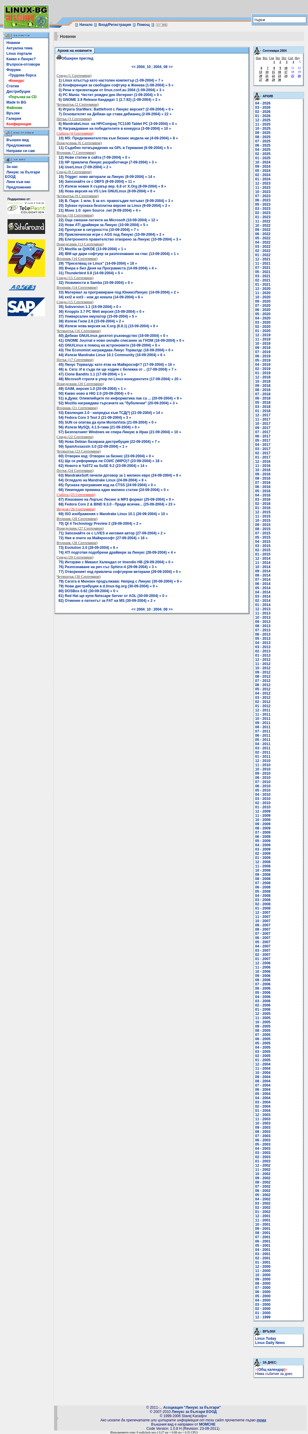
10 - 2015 (262, 520)
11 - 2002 (262, 1170)
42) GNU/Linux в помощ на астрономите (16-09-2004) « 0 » (109, 345)
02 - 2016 (262, 504)
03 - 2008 (262, 900)
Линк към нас (18, 182)
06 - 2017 (262, 436)
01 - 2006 (262, 1009)
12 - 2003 (262, 1115)
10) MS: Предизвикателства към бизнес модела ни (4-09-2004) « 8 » (118, 138)
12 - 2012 (262, 660)
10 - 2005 (262, 1022)
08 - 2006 (262, 980)
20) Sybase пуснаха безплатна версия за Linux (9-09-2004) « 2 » (114, 206)
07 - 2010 (262, 782)
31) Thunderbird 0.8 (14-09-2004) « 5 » (91, 273)
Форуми (13, 70)
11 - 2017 (262, 419)
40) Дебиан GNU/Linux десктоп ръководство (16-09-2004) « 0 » (113, 336)
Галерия (13, 119)
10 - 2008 (262, 870)
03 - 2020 (262, 322)
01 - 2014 (262, 605)
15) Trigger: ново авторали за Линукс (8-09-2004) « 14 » (107, 177)
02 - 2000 (262, 1309)
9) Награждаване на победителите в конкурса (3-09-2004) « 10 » (115, 128)
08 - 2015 (262, 529)
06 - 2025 (262, 145)
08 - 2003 (262, 1132)
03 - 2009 (262, 849)
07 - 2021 (262, 268)
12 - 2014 (262, 558)
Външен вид (17, 140)
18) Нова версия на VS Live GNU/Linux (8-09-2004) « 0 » (107, 191)
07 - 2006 (262, 984)
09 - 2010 (262, 773)
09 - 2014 (262, 571)
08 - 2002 (262, 1182)
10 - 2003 (262, 1123)
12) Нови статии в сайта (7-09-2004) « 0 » (94, 157)
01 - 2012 (262, 706)
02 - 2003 (262, 1157)
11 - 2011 (262, 714)
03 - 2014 (262, 596)
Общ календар (271, 1369)
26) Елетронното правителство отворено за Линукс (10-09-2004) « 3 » (120, 239)
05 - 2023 (262, 204)
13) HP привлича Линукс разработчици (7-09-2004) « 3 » (108, 162)
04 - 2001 (262, 1250)
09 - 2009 (262, 824)
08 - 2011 (262, 727)
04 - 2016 (262, 495)
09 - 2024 (262, 166)
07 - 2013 (262, 630)
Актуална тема (19, 48)
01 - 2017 (262, 457)
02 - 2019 (262, 369)
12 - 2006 (262, 963)
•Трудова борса (21, 75)
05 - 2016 (262, 491)
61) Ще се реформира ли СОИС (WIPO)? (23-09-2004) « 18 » (110, 461)
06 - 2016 (262, 487)
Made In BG (16, 102)
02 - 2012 (262, 702)
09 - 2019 (262, 348)
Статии (12, 86)
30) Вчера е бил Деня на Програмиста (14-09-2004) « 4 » (108, 268)
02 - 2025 (262, 154)
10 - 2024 (262, 162)
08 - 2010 (262, 778)
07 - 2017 (262, 432)
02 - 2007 (262, 955)
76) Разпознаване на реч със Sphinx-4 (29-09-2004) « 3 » (108, 567)
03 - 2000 (262, 1304)
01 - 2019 (262, 373)
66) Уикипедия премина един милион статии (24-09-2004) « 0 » (114, 490)
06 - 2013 (262, 634)
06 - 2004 (262, 1089)
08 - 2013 (262, 626)
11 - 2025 (262, 124)
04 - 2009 (262, 845)
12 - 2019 (262, 335)
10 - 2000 (262, 1275)
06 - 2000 (262, 1292)
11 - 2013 (262, 613)
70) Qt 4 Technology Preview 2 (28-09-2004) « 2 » (100, 523)
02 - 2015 (262, 550)
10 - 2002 (262, 1174)
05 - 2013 (262, 638)
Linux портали (19, 53)
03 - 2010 (262, 799)
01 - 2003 (262, 1161)
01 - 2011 (262, 756)
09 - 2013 (262, 622)
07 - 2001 (262, 1237)
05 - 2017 (262, 440)
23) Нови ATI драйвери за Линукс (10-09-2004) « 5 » (103, 225)
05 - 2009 (262, 841)
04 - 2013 (262, 643)
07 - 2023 (262, 196)
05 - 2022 (262, 238)
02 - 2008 (262, 904)
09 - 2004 (262, 1077)
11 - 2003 (262, 1119)
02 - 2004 (262, 1106)
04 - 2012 (262, 693)
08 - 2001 (262, 1233)
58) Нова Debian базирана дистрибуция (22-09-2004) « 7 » (109, 442)
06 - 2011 (262, 735)
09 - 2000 (262, 1279)
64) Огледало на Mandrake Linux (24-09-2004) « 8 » (103, 480)
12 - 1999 (262, 1317)
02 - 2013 (262, 651)
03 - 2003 (262, 1153)
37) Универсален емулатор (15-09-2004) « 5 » (98, 316)
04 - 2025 (262, 150)
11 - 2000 (262, 1271)
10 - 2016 (262, 470)
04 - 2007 (262, 946)
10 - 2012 (262, 668)
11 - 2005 (262, 1018)
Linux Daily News (270, 1343)
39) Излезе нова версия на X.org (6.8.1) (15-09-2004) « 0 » (108, 326)
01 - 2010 (262, 807)
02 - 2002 (262, 1207)
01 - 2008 (262, 908)
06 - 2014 (262, 584)
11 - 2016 (262, 466)
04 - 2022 (262, 242)
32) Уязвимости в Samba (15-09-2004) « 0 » (96, 283)
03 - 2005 (262, 1052)
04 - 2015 (262, 542)
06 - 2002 (262, 1191)
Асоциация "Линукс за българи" (192, 1407)
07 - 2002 (262, 1186)
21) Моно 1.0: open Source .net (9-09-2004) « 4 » (100, 210)
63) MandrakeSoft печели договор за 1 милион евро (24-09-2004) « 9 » (120, 475)
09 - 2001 (262, 1229)
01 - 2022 (262, 255)
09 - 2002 (262, 1178)
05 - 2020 (262, 314)
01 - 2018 (262, 411)
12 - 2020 (262, 289)
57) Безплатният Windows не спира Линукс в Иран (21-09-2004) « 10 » (120, 432)
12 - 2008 (262, 862)
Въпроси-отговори (23, 64)
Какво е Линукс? (21, 59)
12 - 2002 (262, 1165)
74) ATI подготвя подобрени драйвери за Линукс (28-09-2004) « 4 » (117, 552)
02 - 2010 (262, 803)
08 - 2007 (262, 929)
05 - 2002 (262, 1195)
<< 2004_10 (141, 67)
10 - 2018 (262, 381)
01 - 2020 (262, 331)
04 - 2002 (262, 1199)
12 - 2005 (262, 1014)
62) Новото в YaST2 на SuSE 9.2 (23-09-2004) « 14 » (103, 466)
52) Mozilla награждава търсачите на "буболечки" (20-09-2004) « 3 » (118, 403)
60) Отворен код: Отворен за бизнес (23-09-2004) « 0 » (106, 456)
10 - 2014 (262, 567)
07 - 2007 (262, 934)
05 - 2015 (262, 537)
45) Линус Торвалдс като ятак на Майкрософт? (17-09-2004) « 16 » (117, 364)
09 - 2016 (262, 474)
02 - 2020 (262, 327)
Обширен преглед (75, 58)
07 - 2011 (262, 731)
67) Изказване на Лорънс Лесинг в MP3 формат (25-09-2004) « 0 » (116, 499)
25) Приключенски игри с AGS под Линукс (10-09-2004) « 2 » (112, 234)
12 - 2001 (262, 1216)
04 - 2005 (262, 1047)
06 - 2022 (262, 234)
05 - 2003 (262, 1144)
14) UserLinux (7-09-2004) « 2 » (85, 167)
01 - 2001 (262, 1262)
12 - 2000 (262, 1266)
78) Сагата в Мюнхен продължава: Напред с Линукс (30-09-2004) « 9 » (120, 581)
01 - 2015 (262, 554)
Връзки (13, 113)
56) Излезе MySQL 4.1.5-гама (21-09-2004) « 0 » (99, 427)
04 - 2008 (262, 896)
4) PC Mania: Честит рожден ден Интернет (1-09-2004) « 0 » (110, 95)
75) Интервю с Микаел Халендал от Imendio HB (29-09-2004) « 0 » (116, 562)
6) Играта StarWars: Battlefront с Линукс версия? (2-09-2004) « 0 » (116, 109)
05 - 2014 (262, 588)
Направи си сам (20, 151)
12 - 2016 (262, 461)
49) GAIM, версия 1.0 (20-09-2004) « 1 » (92, 389)
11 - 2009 (262, 815)
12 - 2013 (262, 609)
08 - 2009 (262, 828)
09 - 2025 (262, 133)
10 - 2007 (262, 921)
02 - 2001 (262, 1258)
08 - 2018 (262, 390)
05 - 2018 (262, 402)
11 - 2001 (262, 1220)
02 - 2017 (262, 453)
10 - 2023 (262, 192)
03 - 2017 (262, 449)
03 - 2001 (262, 1254)
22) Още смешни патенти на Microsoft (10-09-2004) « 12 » (108, 220)
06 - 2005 (262, 1039)
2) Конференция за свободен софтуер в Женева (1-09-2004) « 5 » (116, 85)
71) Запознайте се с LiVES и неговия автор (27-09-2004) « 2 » (112, 533)
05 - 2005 (262, 1043)
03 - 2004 (262, 1102)
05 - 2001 (262, 1245)
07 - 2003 (262, 1136)
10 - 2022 (262, 225)
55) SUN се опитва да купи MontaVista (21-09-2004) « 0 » (108, 422)
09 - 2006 (262, 976)
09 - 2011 (262, 723)
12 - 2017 (262, 415)
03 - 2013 (262, 647)
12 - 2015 (262, 512)
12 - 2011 (262, 710)
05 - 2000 (262, 1296)
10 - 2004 (262, 1073)
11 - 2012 (262, 664)
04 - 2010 (262, 794)
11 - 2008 (262, 866)
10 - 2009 (262, 820)
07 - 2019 (262, 352)
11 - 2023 (262, 187)
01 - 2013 (262, 655)
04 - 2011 (262, 744)
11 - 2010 (262, 765)
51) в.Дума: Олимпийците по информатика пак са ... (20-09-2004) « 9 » (120, 398)
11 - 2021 (262, 263)
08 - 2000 (262, 1283)
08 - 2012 (262, 676)
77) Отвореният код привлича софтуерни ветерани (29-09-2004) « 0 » (120, 572)
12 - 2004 (262, 1064)
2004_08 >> (163, 67)
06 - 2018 (262, 398)
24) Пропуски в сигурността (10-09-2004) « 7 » (99, 230)
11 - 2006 (262, 967)
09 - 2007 (262, 925)
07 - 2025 (262, 141)
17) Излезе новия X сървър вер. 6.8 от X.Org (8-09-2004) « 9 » (112, 186)
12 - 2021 (262, 259)
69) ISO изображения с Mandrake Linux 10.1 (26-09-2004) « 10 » (113, 514)
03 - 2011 (262, 748)
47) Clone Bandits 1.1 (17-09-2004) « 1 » (92, 374)
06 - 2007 (262, 938)
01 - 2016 (262, 508)
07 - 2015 (262, 533)
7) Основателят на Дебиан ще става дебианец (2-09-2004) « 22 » (115, 114)
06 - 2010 (262, 786)
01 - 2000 (262, 1313)
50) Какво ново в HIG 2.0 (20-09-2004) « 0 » (96, 393)
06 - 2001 (262, 1241)
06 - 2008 (262, 887)
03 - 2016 (262, 499)
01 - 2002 (262, 1212)
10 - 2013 (262, 617)
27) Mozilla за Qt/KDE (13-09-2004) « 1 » (92, 249)
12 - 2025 (262, 120)
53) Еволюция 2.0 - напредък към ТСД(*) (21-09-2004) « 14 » (111, 413)
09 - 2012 (262, 672)
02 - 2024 (262, 175)
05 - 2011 (262, 740)
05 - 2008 (262, 891)
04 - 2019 (262, 364)
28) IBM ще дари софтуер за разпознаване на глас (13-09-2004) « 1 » (119, 254)
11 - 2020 (262, 293)
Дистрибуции (18, 91)
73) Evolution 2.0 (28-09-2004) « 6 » (88, 548)
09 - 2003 (262, 1127)
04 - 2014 (262, 592)
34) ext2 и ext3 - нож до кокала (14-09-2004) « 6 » (101, 297)
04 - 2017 (262, 445)
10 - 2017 (262, 423)
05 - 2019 (262, 360)
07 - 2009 (262, 832)
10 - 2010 (262, 769)
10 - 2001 (262, 1224)
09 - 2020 (262, 301)
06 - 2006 (262, 988)
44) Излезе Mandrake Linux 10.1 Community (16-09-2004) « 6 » (112, 355)
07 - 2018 (262, 394)
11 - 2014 (262, 563)
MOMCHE (207, 1424)
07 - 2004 (262, 1085)
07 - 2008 (262, 883)
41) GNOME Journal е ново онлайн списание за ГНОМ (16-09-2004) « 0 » (121, 340)
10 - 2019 (262, 343)
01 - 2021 (262, 284)
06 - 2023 (262, 200)
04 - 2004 (262, 1098)
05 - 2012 (262, 689)
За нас (12, 167)
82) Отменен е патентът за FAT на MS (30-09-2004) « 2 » (107, 601)
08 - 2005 (262, 1030)
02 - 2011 (262, 752)
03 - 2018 (262, 407)
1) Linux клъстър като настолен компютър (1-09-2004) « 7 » (111, 80)
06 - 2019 (262, 356)
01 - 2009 (262, 858)
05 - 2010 (262, 790)
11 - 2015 (262, 516)
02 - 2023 (262, 213)
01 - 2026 (262, 116)
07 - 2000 (262, 1288)
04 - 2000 (262, 1300)
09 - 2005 (262, 1026)
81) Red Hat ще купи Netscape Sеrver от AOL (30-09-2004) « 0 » (113, 596)
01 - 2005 (262, 1060)
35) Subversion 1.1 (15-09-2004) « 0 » (90, 307)
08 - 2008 (262, 879)
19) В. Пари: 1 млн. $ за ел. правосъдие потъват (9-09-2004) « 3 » (116, 201)
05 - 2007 (262, 942)
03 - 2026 (262, 107)
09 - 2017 (262, 428)
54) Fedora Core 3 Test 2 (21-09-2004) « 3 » (95, 417)
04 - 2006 (262, 997)
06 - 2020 (262, 310)
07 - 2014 (262, 579)
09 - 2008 (262, 875)
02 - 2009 (262, 853)
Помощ (143, 25)
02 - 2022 (262, 251)
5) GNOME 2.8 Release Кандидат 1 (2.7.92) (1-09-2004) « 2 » (110, 100)
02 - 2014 (262, 601)
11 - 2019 (262, 339)
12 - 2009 (262, 811)
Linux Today (265, 1338)
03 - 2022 (262, 246)
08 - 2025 (262, 137)
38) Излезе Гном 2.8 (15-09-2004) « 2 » (91, 321)
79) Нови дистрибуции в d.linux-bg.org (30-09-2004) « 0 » (108, 586)
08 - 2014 (262, 575)
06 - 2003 (262, 1140)
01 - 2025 (262, 158)
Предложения (18, 145)
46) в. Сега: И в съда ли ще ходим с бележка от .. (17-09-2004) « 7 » (118, 369)
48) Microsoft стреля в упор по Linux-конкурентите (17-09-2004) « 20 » (120, 379)
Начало (85, 25)
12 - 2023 (262, 183)
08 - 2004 (262, 1081)
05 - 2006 (262, 993)
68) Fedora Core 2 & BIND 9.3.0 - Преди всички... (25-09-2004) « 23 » (117, 504)
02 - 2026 (262, 112)
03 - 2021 (262, 276)
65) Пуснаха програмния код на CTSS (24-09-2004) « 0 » (107, 485)
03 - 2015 (262, 546)
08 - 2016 (262, 478)
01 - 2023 (262, 217)
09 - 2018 (262, 386)
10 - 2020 (262, 297)
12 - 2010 (262, 761)
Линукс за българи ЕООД (194, 1412)
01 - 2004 (262, 1111)
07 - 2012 (262, 681)
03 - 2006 (262, 1001)
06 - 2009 (262, 837)
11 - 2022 (262, 221)
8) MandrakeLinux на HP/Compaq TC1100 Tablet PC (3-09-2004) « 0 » (118, 124)
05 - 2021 (262, 272)
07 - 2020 (262, 305)
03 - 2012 (262, 697)
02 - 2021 (262, 280)
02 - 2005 (262, 1056)
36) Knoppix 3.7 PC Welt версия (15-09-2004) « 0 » (101, 312)
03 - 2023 (262, 209)
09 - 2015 (262, 525)
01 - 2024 (262, 179)
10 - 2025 (262, 128)
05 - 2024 (262, 171)
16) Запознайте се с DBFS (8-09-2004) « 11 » (97, 181)
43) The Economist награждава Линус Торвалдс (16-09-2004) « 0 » (116, 350)
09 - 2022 (262, 230)
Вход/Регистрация (114, 25)
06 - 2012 (262, 685)
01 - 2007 (262, 959)
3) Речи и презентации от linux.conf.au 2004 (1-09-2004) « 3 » (112, 90)
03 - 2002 (262, 1203)
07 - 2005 (262, 1035)
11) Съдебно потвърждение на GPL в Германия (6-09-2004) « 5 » (115, 148)
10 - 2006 (262, 971)
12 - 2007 (262, 912)
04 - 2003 (262, 1148)
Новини (13, 43)
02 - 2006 (262, 1005)
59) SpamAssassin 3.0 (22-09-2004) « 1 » (93, 446)
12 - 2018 (262, 377)
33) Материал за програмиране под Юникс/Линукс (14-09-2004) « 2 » (119, 292)
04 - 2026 (262, 103)
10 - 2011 (262, 719)
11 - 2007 (262, 917)
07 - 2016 (262, 483)
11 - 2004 (262, 1068)
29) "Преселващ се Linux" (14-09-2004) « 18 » (98, 263)
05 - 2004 (262, 1094)
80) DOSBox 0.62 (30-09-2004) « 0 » (89, 591)
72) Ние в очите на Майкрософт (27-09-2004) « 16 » (103, 538)
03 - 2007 (262, 950)
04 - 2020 (262, 318)
